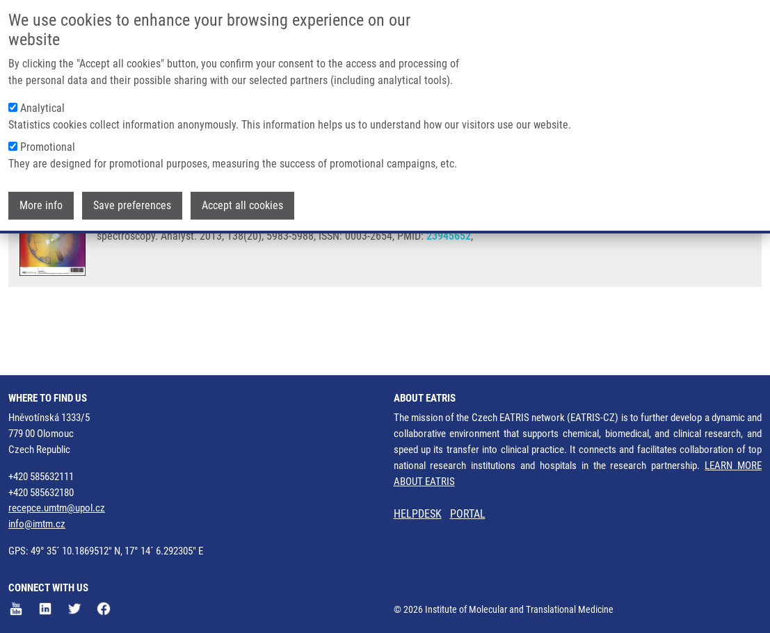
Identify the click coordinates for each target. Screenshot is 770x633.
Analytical (42, 89)
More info (41, 186)
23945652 (448, 290)
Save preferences (132, 186)
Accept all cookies (242, 186)
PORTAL (468, 513)
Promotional (47, 128)
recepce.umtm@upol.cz (56, 508)
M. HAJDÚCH (286, 251)
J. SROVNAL (171, 251)
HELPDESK (418, 513)
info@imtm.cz (36, 524)
